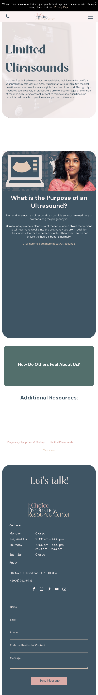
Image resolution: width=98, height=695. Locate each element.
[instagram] (41, 589)
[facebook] (34, 589)
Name (13, 607)
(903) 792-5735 (22, 580)
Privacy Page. (61, 2)
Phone (14, 632)
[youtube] (56, 589)
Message (15, 658)
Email (13, 619)
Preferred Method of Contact (27, 645)
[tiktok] (49, 589)
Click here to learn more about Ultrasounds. (49, 243)
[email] (64, 589)
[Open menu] (90, 16)
